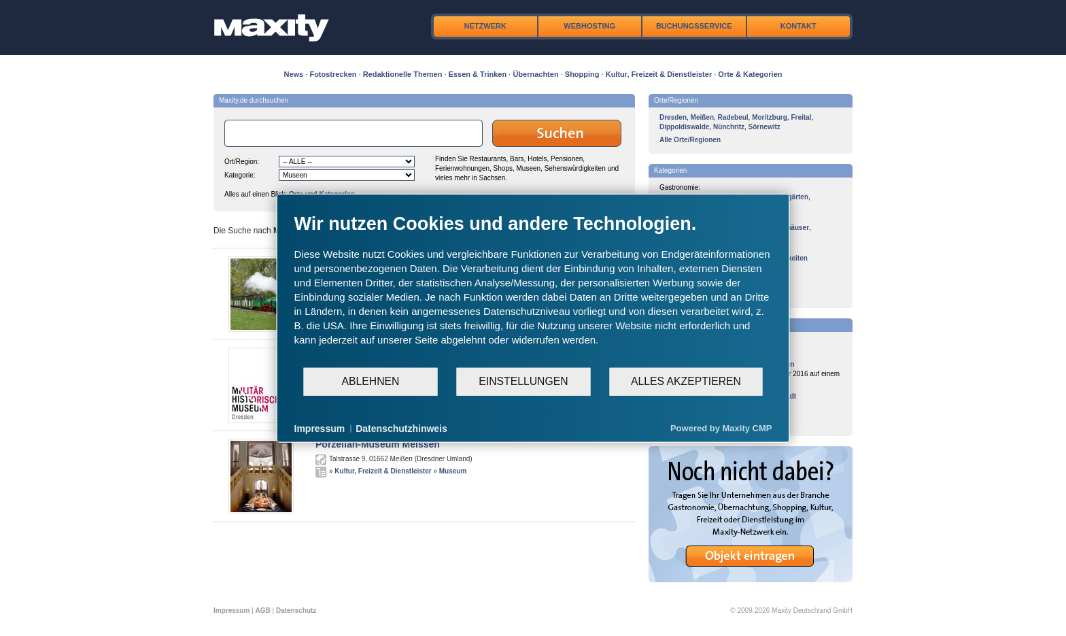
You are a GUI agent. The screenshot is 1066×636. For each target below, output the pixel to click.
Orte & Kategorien (750, 74)
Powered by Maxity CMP (721, 428)
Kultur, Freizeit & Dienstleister (659, 74)
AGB (263, 610)
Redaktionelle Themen (403, 74)
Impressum (231, 610)
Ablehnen (371, 381)
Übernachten (535, 74)
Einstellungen (523, 381)
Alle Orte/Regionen (690, 140)
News (294, 74)
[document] (533, 289)
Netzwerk (485, 26)
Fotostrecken (332, 74)
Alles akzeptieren (686, 381)
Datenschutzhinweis (401, 427)
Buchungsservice (694, 26)
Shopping (582, 74)
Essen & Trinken (478, 74)
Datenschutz (296, 610)
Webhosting (589, 26)
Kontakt (798, 26)
